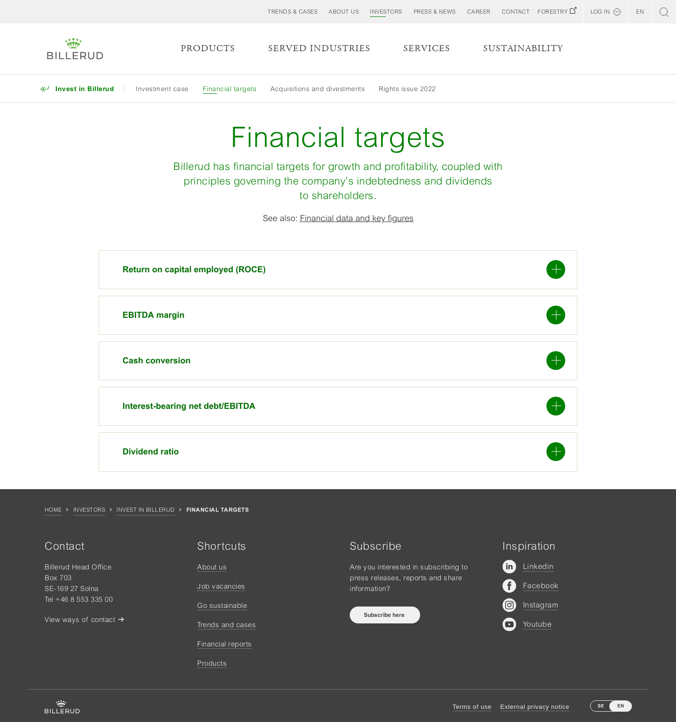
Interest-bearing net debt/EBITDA (344, 406)
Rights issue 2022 (407, 88)
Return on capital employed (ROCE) (344, 269)
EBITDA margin (344, 315)
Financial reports (224, 644)
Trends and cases (226, 625)
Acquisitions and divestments (317, 88)
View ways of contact (80, 619)
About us (212, 567)
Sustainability (523, 48)
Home (53, 510)
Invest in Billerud (145, 510)
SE (601, 705)
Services (426, 48)
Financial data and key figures (357, 218)
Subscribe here (385, 615)
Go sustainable (222, 605)
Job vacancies (221, 586)
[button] (343, 11)
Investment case (162, 88)
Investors (89, 510)
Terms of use (472, 706)
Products (208, 48)
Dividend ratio (344, 451)
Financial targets (230, 88)
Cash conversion (344, 360)
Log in (600, 11)
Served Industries (319, 48)
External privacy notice (534, 706)
